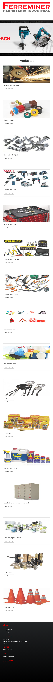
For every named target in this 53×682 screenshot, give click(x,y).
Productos (8, 631)
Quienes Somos (10, 629)
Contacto (8, 632)
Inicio (7, 628)
